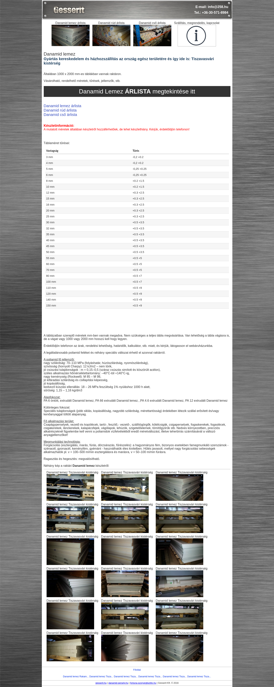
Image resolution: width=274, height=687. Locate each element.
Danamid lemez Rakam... (76, 676)
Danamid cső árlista (60, 115)
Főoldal (137, 670)
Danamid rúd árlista (60, 110)
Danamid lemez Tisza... (101, 676)
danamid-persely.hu (118, 683)
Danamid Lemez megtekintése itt (137, 91)
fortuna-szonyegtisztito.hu (143, 683)
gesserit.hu (101, 683)
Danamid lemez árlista (62, 106)
